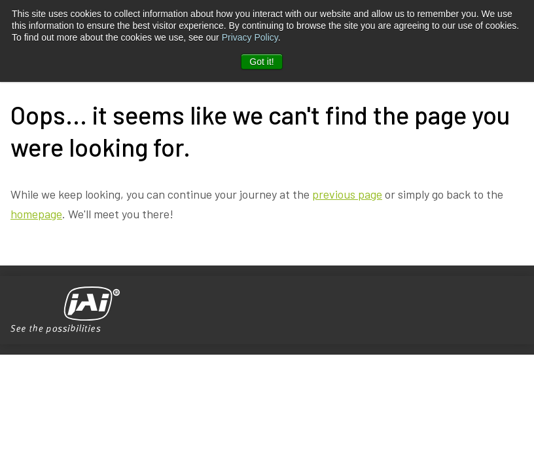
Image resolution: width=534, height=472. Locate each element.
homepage (36, 213)
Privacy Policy (250, 37)
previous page (347, 194)
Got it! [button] (261, 61)
